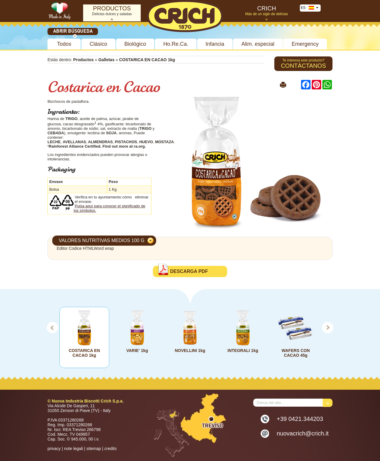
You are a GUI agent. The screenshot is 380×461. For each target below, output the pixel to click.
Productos (83, 59)
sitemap (93, 448)
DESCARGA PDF (189, 271)
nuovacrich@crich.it (303, 433)
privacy (54, 448)
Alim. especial (257, 44)
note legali (73, 448)
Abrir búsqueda (73, 31)
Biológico (135, 44)
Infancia (214, 44)
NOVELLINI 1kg (190, 350)
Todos (64, 44)
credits (110, 448)
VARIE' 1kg (137, 350)
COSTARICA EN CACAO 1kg (84, 353)
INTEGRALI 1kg (242, 350)
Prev (52, 327)
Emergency (305, 44)
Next (328, 327)
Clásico (98, 44)
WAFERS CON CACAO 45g (296, 353)
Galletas (106, 59)
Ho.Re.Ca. (175, 44)
